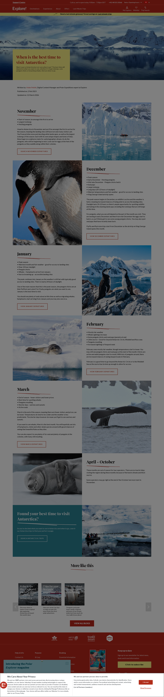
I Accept (146, 682)
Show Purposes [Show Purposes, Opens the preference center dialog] (145, 688)
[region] (82, 685)
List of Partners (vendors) (83, 687)
